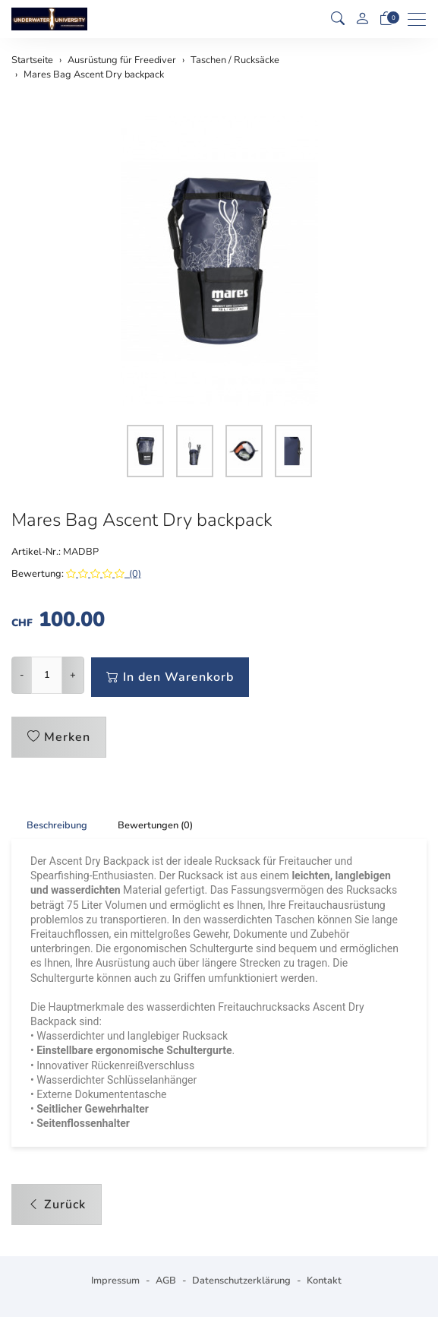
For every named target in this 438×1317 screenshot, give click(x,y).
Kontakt (324, 1280)
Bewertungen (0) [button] (155, 825)
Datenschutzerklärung (241, 1280)
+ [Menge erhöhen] (73, 675)
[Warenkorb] (386, 19)
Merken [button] (58, 737)
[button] (337, 19)
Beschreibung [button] (57, 825)
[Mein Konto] (362, 19)
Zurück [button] (56, 1204)
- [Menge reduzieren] (22, 675)
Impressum (115, 1280)
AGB (166, 1280)
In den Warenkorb (170, 677)
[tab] (49, 825)
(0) (103, 574)
